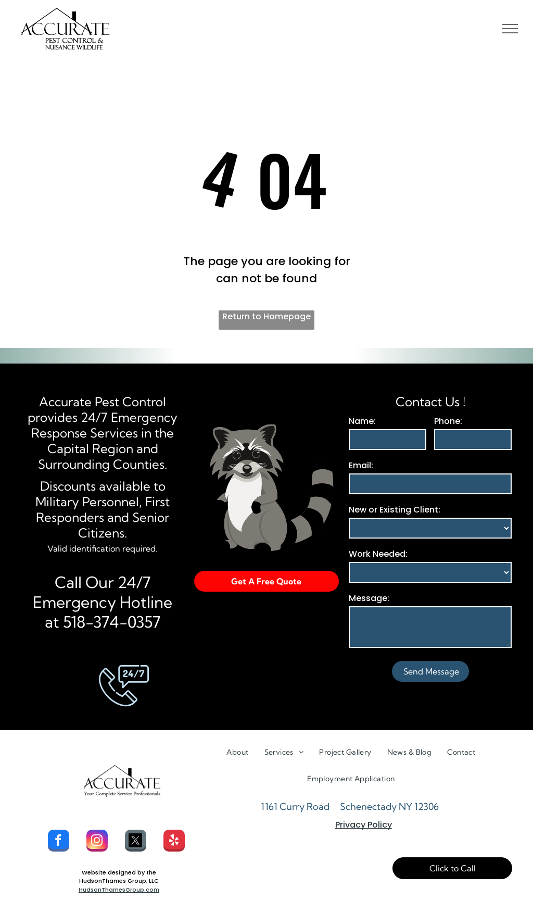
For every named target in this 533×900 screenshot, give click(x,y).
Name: (362, 421)
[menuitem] (237, 752)
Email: (361, 465)
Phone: (448, 421)
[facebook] (58, 842)
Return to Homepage (266, 316)
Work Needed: (378, 554)
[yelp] (174, 842)
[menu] (510, 28)
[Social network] (135, 842)
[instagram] (97, 842)
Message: (369, 598)
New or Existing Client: (394, 510)
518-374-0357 (112, 622)
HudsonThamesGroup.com (119, 889)
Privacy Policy (363, 825)
